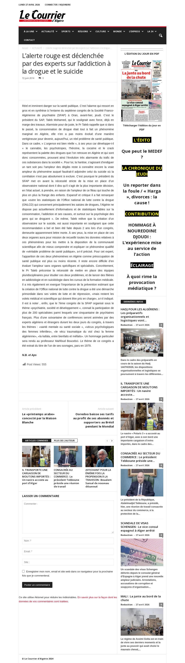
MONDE (119, 31)
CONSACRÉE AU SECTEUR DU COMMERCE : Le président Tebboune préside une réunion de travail (66, 478)
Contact (29, 39)
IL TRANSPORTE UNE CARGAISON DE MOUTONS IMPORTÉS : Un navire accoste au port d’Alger (36, 476)
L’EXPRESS (136, 31)
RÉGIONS (85, 31)
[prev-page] (107, 441)
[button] (160, 35)
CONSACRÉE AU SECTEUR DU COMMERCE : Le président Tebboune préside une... (140, 457)
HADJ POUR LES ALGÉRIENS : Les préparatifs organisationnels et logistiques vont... (140, 314)
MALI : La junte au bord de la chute (141, 598)
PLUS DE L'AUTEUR (64, 440)
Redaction (127, 324)
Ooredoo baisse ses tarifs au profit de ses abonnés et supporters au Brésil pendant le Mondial (93, 420)
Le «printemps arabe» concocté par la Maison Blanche (39, 418)
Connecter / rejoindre (58, 4)
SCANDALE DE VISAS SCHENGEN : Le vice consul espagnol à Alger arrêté (139, 526)
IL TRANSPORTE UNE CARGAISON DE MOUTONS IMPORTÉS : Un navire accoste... (139, 388)
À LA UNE (31, 31)
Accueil (25, 48)
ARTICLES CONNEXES (36, 440)
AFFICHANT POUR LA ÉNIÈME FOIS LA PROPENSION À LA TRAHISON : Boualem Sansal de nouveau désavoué (98, 478)
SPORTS (67, 31)
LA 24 (152, 31)
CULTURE (102, 31)
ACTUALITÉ (49, 31)
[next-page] (112, 441)
